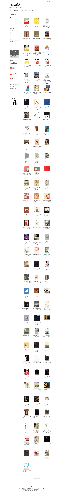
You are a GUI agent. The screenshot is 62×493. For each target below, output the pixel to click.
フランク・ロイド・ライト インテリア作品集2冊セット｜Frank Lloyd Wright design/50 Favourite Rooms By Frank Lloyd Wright (26, 147)
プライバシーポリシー (37, 488)
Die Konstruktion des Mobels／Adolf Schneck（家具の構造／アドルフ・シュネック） (37, 187)
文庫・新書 (11, 46)
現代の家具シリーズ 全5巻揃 (47, 362)
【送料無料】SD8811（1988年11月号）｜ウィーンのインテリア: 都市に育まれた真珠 (47, 39)
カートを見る (31, 10)
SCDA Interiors (47, 281)
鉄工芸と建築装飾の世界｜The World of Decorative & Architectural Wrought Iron (37, 350)
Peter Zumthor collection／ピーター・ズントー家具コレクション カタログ (26, 106)
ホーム (11, 10)
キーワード (11, 43)
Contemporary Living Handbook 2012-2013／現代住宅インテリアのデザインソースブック (47, 25)
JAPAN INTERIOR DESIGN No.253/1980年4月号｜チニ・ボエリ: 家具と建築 (37, 390)
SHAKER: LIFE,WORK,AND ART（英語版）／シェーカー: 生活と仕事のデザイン (37, 93)
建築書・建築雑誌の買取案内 (14, 84)
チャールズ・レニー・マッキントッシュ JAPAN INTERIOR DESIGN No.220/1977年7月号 (26, 417)
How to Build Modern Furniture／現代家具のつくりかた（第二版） (37, 201)
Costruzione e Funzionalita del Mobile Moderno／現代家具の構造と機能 (47, 201)
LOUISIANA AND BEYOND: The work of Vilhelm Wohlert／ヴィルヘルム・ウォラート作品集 (37, 282)
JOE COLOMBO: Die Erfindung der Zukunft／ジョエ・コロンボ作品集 (26, 309)
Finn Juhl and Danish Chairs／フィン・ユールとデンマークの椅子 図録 (26, 296)
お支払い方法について (13, 86)
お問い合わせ (24, 10)
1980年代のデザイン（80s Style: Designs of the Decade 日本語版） (47, 268)
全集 (11, 32)
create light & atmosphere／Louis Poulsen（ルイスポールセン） (37, 309)
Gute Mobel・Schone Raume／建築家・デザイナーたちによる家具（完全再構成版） (47, 214)
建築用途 (11, 41)
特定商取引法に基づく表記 (29, 488)
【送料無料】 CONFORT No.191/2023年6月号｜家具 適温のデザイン (27, 282)
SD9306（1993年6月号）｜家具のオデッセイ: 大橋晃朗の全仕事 (27, 377)
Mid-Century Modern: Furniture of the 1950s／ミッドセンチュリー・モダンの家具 (47, 93)
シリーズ (11, 34)
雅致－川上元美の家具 (47, 146)
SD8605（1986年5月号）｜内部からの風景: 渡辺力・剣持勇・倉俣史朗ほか (37, 431)
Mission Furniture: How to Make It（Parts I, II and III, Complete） (37, 147)
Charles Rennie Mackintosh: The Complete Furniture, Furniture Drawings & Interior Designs (26, 404)
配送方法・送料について (13, 88)
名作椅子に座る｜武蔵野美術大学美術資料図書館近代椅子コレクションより (47, 133)
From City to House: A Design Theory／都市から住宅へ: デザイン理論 (37, 322)
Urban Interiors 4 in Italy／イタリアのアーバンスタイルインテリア (47, 255)
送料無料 (11, 30)
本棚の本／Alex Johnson (26, 389)
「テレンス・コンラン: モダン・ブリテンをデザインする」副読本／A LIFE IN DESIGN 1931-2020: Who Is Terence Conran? (47, 80)
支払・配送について (17, 10)
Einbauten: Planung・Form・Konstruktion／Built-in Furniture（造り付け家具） (26, 187)
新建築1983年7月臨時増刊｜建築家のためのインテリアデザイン (47, 52)
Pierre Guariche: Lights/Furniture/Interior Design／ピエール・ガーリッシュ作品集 (26, 160)
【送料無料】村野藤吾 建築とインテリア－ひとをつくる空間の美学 (26, 431)
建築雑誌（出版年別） (13, 37)
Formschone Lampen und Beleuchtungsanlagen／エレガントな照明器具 (27, 241)
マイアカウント (49, 1)
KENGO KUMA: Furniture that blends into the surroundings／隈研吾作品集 (47, 120)
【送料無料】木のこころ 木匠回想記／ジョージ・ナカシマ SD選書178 (37, 417)
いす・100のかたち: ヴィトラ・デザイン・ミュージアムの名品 (37, 444)
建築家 (11, 39)
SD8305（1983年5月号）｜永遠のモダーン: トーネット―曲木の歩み (47, 404)
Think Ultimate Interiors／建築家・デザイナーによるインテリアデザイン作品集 (26, 174)
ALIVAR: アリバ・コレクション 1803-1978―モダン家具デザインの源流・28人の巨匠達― (47, 444)
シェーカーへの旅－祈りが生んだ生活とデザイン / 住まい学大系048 (47, 336)
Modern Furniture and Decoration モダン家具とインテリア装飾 (27, 120)
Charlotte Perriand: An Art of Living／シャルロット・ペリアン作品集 (37, 160)
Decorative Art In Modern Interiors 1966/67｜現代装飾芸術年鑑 (27, 228)
